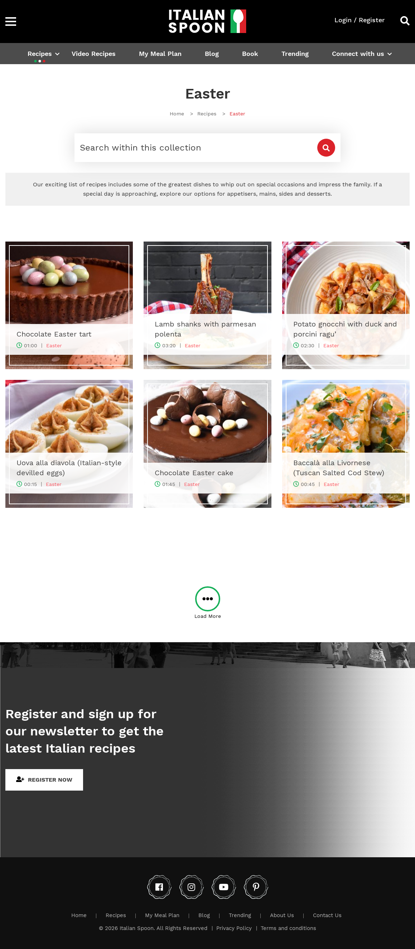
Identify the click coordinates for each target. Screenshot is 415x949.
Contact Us (327, 915)
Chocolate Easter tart (53, 334)
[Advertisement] (207, 542)
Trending (295, 53)
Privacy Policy (234, 928)
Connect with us (358, 53)
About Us (282, 915)
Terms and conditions (288, 928)
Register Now (44, 779)
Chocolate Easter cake (194, 472)
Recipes (40, 53)
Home (79, 915)
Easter (54, 345)
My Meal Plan (160, 53)
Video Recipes (94, 53)
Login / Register (359, 20)
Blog (212, 53)
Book (250, 53)
